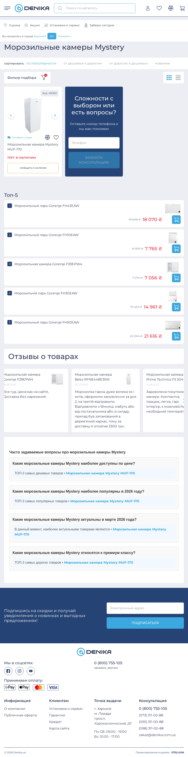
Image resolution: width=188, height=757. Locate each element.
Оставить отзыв (19, 137)
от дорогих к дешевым (128, 63)
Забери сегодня (99, 25)
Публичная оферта (20, 715)
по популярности (41, 63)
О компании (14, 708)
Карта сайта (59, 728)
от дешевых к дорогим (82, 63)
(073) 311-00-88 (151, 715)
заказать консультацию (94, 159)
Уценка (11, 25)
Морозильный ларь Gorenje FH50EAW (46, 322)
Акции (32, 25)
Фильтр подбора (27, 77)
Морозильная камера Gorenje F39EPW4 (48, 264)
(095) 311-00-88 (151, 722)
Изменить (64, 36)
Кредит (55, 722)
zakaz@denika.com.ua (157, 735)
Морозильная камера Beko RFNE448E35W (93, 376)
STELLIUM (177, 752)
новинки (162, 63)
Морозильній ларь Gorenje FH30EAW (45, 293)
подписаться (145, 623)
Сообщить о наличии (33, 167)
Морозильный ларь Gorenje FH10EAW (46, 235)
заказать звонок (106, 667)
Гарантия (57, 715)
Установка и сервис (62, 25)
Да (52, 36)
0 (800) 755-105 (108, 663)
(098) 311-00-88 (151, 728)
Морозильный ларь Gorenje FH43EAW (46, 206)
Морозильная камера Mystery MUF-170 (32, 146)
